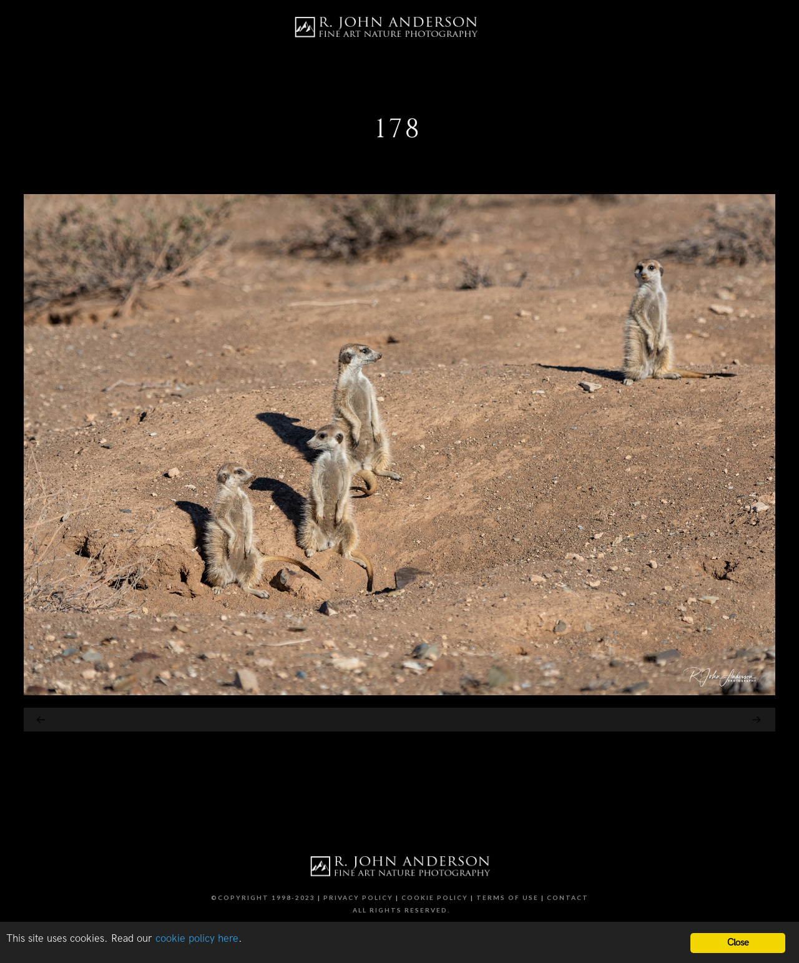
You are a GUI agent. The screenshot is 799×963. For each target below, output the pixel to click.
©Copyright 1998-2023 (263, 897)
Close (738, 943)
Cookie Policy (434, 897)
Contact (568, 897)
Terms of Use (507, 897)
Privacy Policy (358, 897)
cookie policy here (196, 938)
